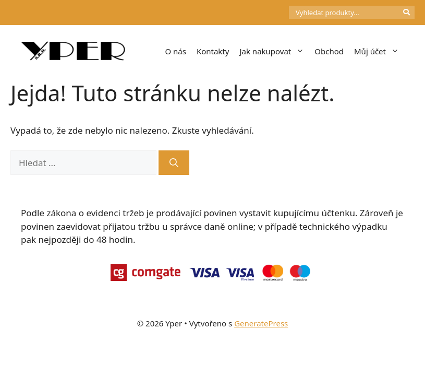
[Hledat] (174, 162)
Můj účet (379, 51)
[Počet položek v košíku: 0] (271, 12)
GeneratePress (261, 323)
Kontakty (213, 51)
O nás (175, 51)
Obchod (329, 51)
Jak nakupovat (274, 51)
